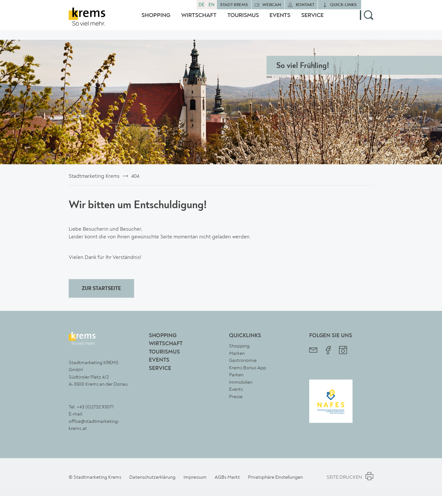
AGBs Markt (227, 477)
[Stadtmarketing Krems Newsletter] (313, 351)
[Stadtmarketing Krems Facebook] (328, 351)
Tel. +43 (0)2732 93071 (91, 407)
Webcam (271, 5)
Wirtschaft (199, 20)
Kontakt (305, 5)
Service (312, 20)
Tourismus (243, 20)
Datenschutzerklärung (152, 477)
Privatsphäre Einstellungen (275, 477)
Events (279, 20)
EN (211, 4)
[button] (366, 20)
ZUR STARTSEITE (101, 288)
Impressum (195, 477)
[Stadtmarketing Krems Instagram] (343, 351)
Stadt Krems (234, 5)
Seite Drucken (350, 477)
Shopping (155, 20)
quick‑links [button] (343, 5)
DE (201, 4)
